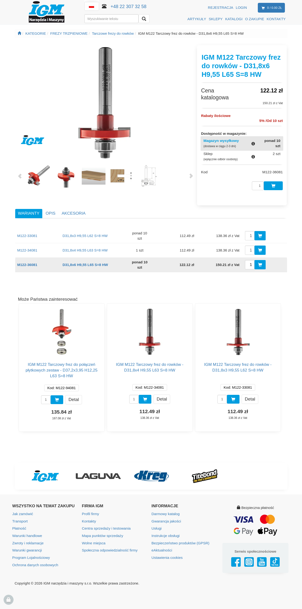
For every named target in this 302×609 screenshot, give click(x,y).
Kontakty (89, 517)
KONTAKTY (276, 19)
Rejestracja (220, 7)
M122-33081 (27, 231)
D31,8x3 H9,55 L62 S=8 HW (85, 231)
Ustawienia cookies (167, 552)
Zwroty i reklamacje (27, 538)
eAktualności (162, 545)
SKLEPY (216, 19)
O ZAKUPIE (254, 19)
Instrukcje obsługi (165, 531)
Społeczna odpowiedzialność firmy (109, 545)
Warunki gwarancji (26, 545)
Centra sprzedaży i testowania (106, 524)
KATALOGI (234, 19)
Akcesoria (74, 209)
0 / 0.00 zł (271, 8)
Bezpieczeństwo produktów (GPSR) (180, 538)
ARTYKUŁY (196, 19)
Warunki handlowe (27, 531)
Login (241, 7)
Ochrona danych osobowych (34, 559)
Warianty (28, 209)
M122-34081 (27, 246)
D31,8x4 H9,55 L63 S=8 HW (85, 246)
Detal (73, 394)
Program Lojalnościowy (30, 552)
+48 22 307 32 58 (128, 6)
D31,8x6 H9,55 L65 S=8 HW (85, 260)
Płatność (19, 524)
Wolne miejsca (93, 538)
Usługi (157, 524)
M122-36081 (27, 260)
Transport (20, 517)
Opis (50, 209)
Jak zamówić (22, 509)
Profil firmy (90, 509)
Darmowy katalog (165, 509)
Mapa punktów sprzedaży (102, 531)
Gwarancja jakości (166, 517)
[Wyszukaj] (144, 18)
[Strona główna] (19, 33)
